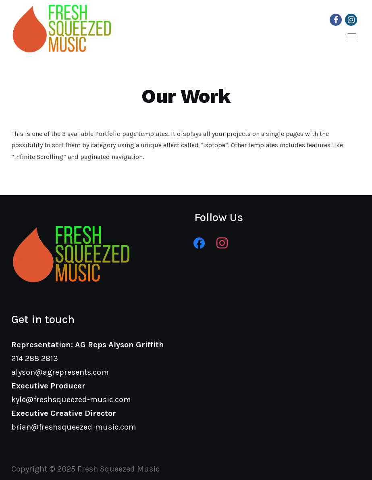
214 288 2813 (34, 358)
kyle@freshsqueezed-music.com (71, 399)
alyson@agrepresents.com (60, 372)
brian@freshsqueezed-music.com (73, 427)
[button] (352, 36)
